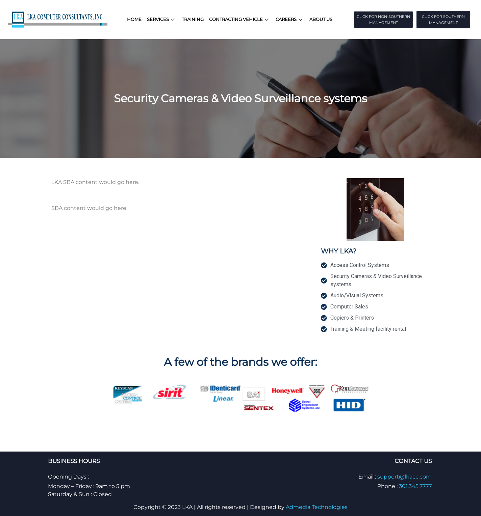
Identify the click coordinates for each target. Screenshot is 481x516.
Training (193, 19)
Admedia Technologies (317, 507)
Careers (290, 19)
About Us (320, 19)
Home (134, 19)
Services (161, 19)
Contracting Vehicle (239, 19)
